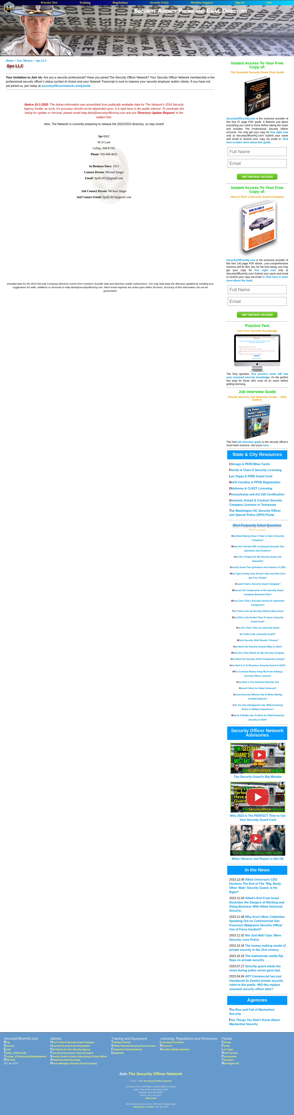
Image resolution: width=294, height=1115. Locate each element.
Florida (225, 1046)
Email (7, 1049)
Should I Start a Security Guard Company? (257, 584)
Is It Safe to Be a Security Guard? (257, 634)
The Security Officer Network (155, 1074)
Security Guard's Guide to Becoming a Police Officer (78, 1056)
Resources (166, 1046)
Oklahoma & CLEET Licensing (250, 488)
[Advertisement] (191, 26)
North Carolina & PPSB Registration (254, 482)
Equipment (117, 1053)
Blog (7, 1042)
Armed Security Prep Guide (65, 1060)
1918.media (150, 1098)
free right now (279, 132)
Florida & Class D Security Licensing (255, 470)
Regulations (120, 2)
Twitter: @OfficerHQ (15, 1053)
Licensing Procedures (172, 1042)
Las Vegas (227, 1049)
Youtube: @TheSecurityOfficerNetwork (25, 1056)
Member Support (202, 2)
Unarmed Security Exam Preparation (70, 1046)
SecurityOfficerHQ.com (240, 118)
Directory (9, 1046)
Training (84, 2)
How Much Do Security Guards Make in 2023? (257, 646)
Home (10, 60)
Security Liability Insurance (175, 1049)
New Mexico (24, 60)
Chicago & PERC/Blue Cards (249, 464)
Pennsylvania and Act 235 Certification (256, 494)
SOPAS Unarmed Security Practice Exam (133, 1046)
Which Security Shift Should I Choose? (257, 640)
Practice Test (49, 2)
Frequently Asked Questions (261, 525)
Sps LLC (41, 60)
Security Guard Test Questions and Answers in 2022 (258, 567)
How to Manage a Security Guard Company (73, 1063)
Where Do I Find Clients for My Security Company (257, 653)
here (266, 445)
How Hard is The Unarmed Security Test (257, 682)
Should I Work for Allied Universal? (257, 688)
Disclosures (139, 1107)
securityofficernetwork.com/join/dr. (66, 85)
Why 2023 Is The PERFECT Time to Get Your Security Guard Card (258, 815)
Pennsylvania (229, 1056)
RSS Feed (9, 1060)
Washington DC (230, 1063)
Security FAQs (159, 2)
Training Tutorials (121, 1042)
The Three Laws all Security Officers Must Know (257, 611)
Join (269, 2)
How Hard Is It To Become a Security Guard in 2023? (258, 665)
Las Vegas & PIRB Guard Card (250, 476)
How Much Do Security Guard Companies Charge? (258, 659)
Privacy (150, 1107)
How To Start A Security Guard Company (72, 1042)
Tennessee (227, 1060)
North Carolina (229, 1053)
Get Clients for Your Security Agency (70, 1049)
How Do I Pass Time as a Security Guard (257, 627)
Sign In (239, 2)
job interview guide (250, 441)
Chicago (226, 1042)
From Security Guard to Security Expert (71, 1053)
